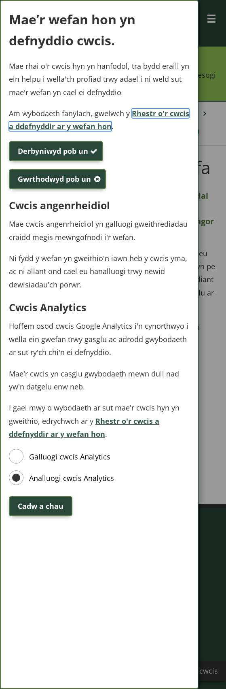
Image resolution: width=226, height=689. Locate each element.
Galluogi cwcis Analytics (69, 456)
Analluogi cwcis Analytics (71, 478)
